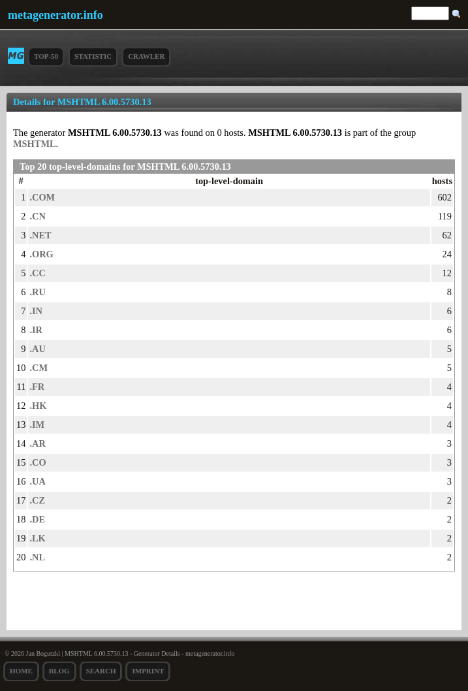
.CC (37, 273)
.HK (37, 405)
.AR (37, 443)
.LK (37, 538)
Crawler (146, 56)
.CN (37, 216)
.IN (35, 311)
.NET (40, 235)
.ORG (41, 254)
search (101, 671)
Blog (59, 671)
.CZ (37, 500)
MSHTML (34, 143)
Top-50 (46, 56)
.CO (37, 462)
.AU (37, 349)
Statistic (93, 56)
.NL (37, 557)
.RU (37, 292)
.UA (37, 481)
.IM (36, 424)
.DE (37, 519)
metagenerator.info (55, 15)
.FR (36, 386)
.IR (35, 330)
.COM (42, 197)
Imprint (148, 671)
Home (21, 671)
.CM (38, 367)
